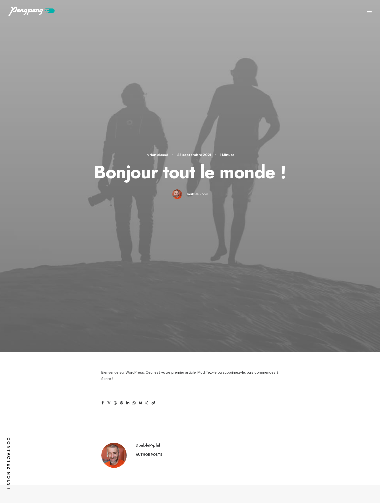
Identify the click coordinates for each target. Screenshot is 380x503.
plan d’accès (286, 491)
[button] (102, 173)
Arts (123, 298)
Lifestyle (105, 298)
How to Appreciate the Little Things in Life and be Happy (277, 365)
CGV (235, 491)
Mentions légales (340, 491)
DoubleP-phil (196, 79)
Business (214, 298)
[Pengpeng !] (31, 11)
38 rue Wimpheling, (92, 487)
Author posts (149, 225)
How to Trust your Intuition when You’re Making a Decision (93, 365)
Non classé (159, 40)
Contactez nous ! (8, 463)
